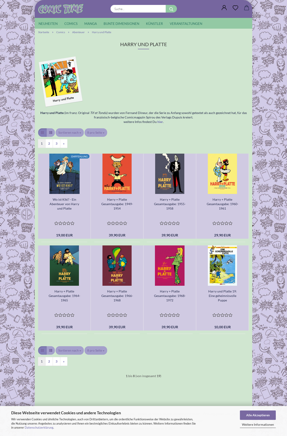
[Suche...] (171, 9)
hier (160, 122)
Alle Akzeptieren (258, 415)
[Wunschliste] (235, 8)
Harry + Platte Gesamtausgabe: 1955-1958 (170, 204)
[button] (224, 8)
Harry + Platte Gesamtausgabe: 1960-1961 (222, 204)
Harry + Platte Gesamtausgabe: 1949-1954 (117, 204)
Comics (71, 23)
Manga (90, 23)
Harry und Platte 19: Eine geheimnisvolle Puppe (222, 295)
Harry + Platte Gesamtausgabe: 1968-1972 (170, 295)
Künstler (154, 23)
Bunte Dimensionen (121, 23)
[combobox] (70, 132)
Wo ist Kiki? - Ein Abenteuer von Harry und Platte (64, 204)
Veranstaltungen (186, 23)
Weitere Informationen (258, 424)
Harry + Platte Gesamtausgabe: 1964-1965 (64, 295)
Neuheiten (48, 23)
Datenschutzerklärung (39, 427)
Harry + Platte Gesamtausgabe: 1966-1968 (117, 295)
